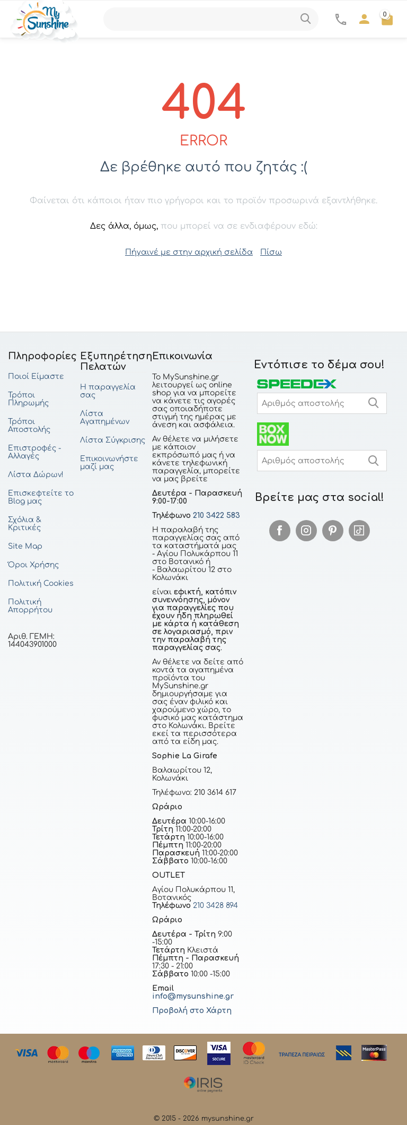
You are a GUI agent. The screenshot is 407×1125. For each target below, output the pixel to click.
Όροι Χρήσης (33, 564)
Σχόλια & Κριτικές (24, 523)
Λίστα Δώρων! (36, 474)
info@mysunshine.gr (193, 996)
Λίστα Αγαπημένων (104, 417)
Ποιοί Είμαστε (36, 376)
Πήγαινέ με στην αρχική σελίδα (189, 252)
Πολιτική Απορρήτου (30, 605)
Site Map (25, 546)
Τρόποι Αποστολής (29, 425)
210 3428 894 (214, 905)
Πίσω (268, 252)
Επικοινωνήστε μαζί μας (109, 462)
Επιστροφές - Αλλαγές (34, 452)
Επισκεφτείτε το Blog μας (41, 497)
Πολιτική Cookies (41, 583)
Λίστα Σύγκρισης (112, 440)
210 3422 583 (216, 515)
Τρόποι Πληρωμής (28, 398)
